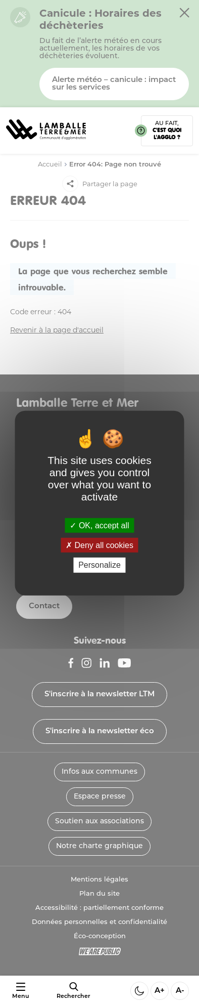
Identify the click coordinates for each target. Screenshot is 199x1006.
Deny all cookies (99, 545)
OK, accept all (99, 525)
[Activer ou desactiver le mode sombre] (139, 991)
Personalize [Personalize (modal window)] (99, 565)
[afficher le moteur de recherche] (73, 990)
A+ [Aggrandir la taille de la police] (160, 991)
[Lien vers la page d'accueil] (46, 143)
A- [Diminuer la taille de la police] (180, 991)
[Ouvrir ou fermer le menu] (20, 991)
